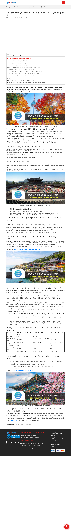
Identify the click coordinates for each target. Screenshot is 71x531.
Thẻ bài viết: (10, 424)
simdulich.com (14, 420)
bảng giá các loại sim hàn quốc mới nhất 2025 (26, 249)
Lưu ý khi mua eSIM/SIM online (19, 65)
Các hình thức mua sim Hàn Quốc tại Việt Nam (20, 60)
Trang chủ (9, 7)
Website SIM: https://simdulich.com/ (31, 445)
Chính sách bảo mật (56, 433)
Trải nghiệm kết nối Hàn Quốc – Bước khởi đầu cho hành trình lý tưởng (26, 82)
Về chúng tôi (54, 432)
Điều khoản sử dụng (56, 435)
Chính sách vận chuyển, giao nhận (57, 439)
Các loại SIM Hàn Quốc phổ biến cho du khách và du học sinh (24, 67)
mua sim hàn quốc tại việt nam (23, 424)
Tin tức (16, 7)
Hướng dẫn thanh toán (57, 437)
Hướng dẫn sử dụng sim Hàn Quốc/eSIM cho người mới (22, 80)
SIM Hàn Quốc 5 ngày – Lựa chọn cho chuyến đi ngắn (23, 69)
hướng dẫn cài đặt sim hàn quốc (23, 370)
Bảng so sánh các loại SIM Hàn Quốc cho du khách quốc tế (23, 79)
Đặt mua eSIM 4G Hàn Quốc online (21, 63)
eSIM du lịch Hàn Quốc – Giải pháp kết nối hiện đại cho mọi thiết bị (25, 75)
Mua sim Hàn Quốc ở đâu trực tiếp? (19, 62)
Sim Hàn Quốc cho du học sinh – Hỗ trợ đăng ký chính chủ (24, 73)
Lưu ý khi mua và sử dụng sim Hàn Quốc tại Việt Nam (21, 77)
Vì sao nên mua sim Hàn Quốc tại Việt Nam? (19, 58)
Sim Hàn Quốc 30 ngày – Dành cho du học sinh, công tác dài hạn (26, 71)
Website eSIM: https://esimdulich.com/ (31, 448)
